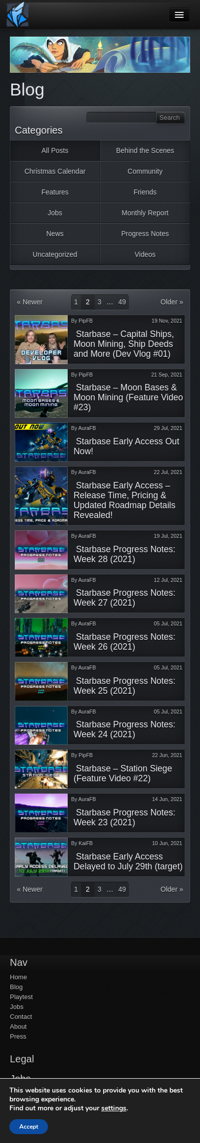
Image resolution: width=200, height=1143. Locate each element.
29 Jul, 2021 (168, 428)
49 (122, 302)
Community (144, 171)
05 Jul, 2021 (168, 623)
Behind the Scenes (145, 150)
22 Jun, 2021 (167, 755)
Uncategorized (55, 254)
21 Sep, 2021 (166, 375)
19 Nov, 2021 (167, 321)
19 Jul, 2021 (168, 536)
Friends (145, 192)
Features (55, 192)
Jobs (54, 213)
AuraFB (87, 428)
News (55, 234)
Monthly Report (144, 213)
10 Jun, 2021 (167, 843)
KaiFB (86, 843)
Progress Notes (145, 234)
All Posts (54, 150)
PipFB (86, 321)
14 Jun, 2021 (167, 799)
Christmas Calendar (54, 171)
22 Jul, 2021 (168, 472)
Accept (28, 1127)
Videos (145, 254)
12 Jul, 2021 (168, 580)
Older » (171, 302)
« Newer (29, 302)
